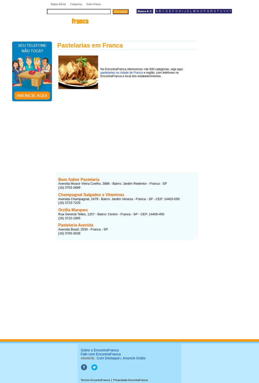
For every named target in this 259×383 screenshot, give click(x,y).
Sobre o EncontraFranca (100, 350)
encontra (68, 21)
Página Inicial (58, 3)
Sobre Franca (93, 3)
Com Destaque (108, 358)
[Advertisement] (127, 126)
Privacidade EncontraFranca (130, 380)
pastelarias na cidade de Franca (122, 72)
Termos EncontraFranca (95, 380)
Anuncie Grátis (134, 358)
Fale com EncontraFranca (101, 354)
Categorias (76, 3)
